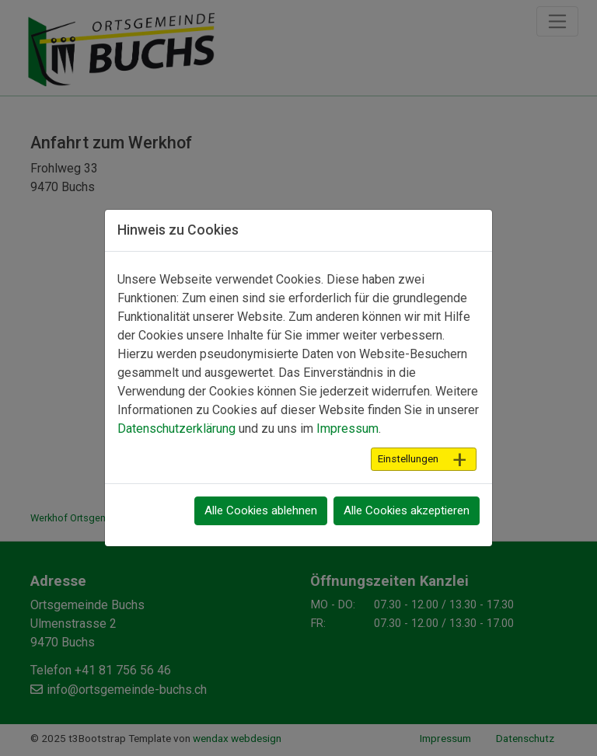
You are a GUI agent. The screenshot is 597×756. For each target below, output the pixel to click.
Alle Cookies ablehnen (260, 510)
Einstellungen (408, 459)
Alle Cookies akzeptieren (407, 510)
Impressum (347, 428)
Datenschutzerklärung (176, 428)
